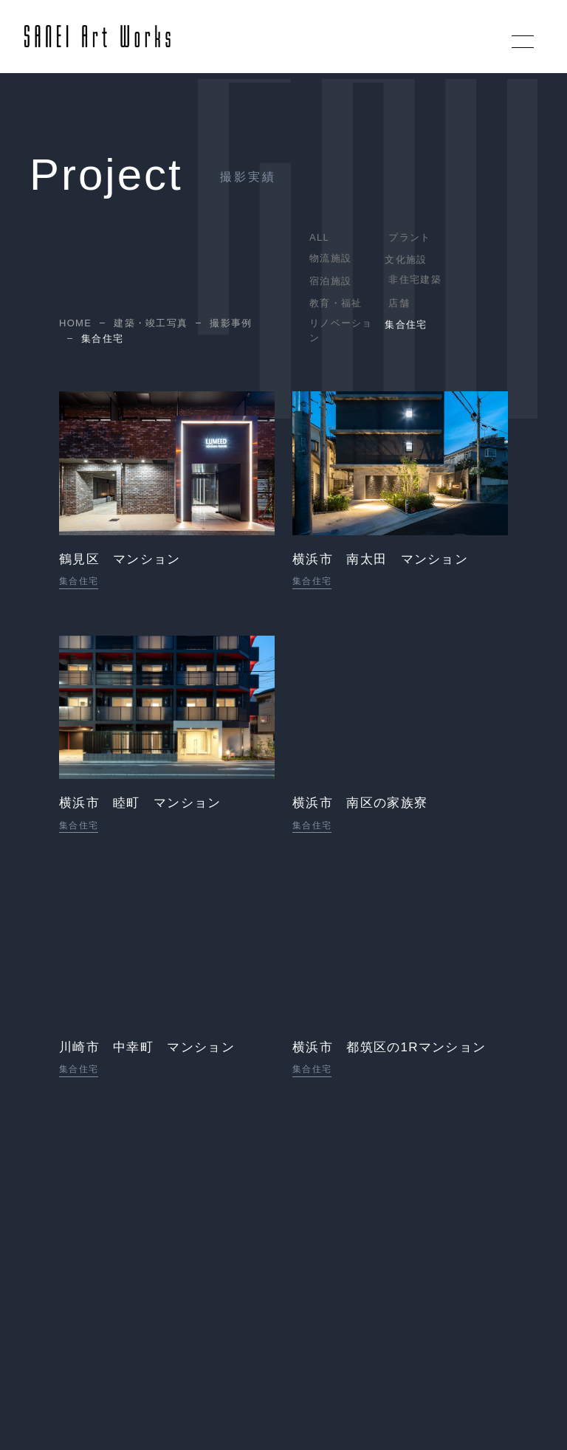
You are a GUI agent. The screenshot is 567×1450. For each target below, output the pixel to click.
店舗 (399, 303)
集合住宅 (406, 324)
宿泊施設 (330, 280)
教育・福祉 (335, 303)
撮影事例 (231, 323)
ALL (319, 237)
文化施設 (406, 259)
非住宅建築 (414, 279)
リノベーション (341, 330)
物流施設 (330, 258)
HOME (75, 323)
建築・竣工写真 (151, 323)
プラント (409, 237)
